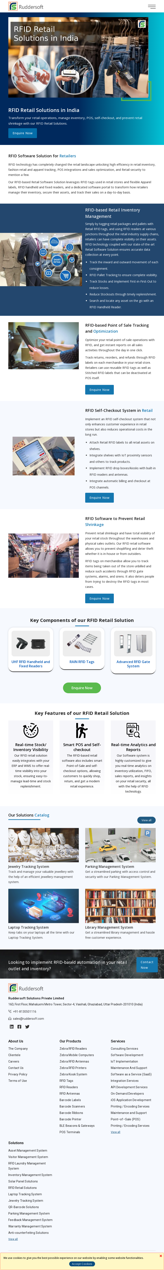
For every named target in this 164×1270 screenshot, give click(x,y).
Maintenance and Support (129, 1113)
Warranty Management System (30, 1226)
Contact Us (15, 1068)
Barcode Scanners (72, 1106)
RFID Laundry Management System (27, 1166)
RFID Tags (66, 1080)
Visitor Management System (28, 1157)
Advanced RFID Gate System (133, 663)
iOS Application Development (131, 1100)
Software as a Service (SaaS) (131, 1074)
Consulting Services (124, 1048)
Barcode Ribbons (71, 1113)
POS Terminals (70, 1132)
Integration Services (125, 1080)
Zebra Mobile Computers (77, 1055)
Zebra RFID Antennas (74, 1061)
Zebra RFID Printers (73, 1068)
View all (115, 1132)
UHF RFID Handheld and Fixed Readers (31, 663)
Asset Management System (27, 1150)
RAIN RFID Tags (82, 661)
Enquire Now (23, 133)
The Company (18, 1048)
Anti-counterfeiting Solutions (28, 1232)
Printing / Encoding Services (130, 1106)
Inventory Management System (30, 1175)
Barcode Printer (70, 1119)
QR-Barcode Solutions (23, 1207)
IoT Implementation (124, 1061)
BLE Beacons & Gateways (77, 1125)
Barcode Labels (70, 1100)
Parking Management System (29, 1213)
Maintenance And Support (129, 1068)
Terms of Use (17, 1080)
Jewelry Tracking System (25, 1200)
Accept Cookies (82, 1264)
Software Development (127, 1055)
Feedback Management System (30, 1220)
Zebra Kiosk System (73, 1074)
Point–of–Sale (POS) (125, 1119)
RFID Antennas (70, 1093)
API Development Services (129, 1087)
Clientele (14, 1055)
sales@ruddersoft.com (28, 1018)
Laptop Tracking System (25, 1194)
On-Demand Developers (127, 1093)
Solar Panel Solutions (23, 1181)
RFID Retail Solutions (22, 1188)
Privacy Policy (17, 1074)
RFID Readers (69, 1087)
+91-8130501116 (24, 1011)
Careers (13, 1061)
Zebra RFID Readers (73, 1048)
